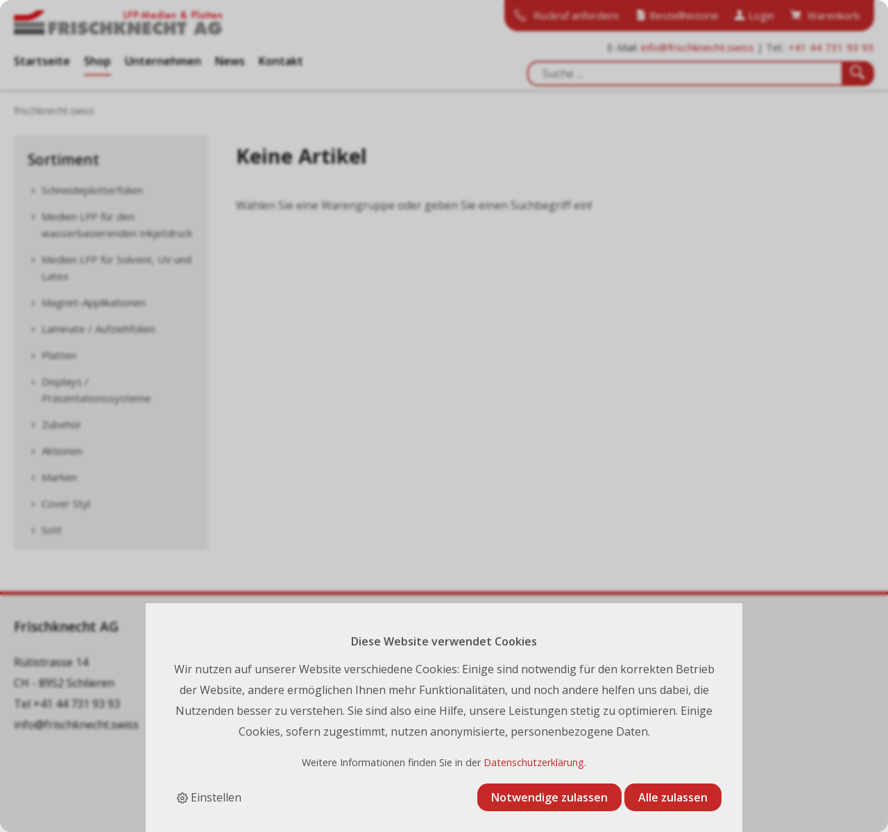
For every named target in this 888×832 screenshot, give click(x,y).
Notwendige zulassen (549, 797)
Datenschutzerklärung (534, 762)
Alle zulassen (673, 797)
